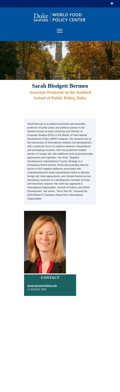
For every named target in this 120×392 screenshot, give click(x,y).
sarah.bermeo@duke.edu (42, 285)
